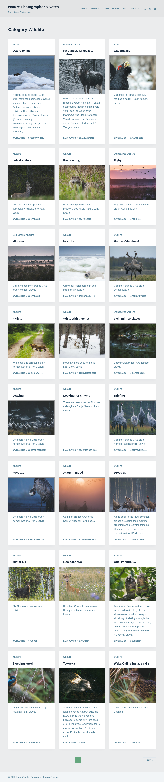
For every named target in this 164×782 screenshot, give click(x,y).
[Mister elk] (31, 584)
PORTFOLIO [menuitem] (96, 9)
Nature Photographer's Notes (33, 7)
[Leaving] (31, 417)
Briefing (119, 395)
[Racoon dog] (82, 182)
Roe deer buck (73, 561)
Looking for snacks (76, 395)
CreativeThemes (51, 777)
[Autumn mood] (82, 494)
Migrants (19, 241)
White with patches (76, 318)
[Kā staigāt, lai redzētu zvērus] (82, 76)
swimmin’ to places (127, 318)
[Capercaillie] (132, 72)
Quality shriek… (125, 561)
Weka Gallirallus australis (131, 663)
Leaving (18, 395)
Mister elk (19, 561)
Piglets (17, 318)
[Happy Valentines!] (132, 263)
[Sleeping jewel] (31, 685)
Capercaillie (122, 50)
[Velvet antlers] (31, 182)
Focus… (18, 472)
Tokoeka (69, 663)
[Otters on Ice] (31, 72)
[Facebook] (150, 9)
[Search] (145, 9)
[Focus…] (31, 494)
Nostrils (68, 241)
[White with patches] (82, 340)
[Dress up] (132, 494)
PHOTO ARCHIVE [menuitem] (112, 9)
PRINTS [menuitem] (84, 9)
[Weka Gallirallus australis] (132, 685)
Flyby (117, 160)
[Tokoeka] (82, 685)
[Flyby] (132, 182)
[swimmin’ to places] (132, 340)
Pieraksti (68, 44)
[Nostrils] (82, 263)
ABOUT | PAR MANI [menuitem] (131, 9)
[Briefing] (132, 417)
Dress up (120, 472)
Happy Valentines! (126, 241)
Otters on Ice (21, 50)
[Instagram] (155, 9)
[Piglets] (31, 340)
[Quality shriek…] (132, 584)
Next (149, 760)
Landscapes (120, 154)
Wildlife (17, 44)
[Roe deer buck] (82, 584)
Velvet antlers (22, 160)
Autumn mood (73, 472)
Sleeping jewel (23, 663)
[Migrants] (31, 263)
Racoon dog (71, 160)
